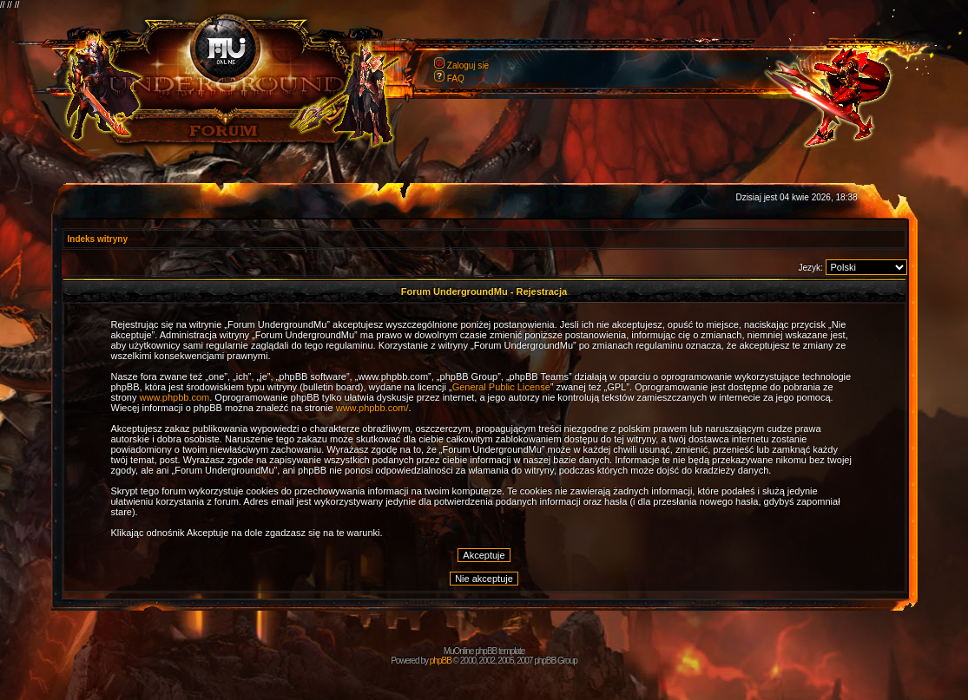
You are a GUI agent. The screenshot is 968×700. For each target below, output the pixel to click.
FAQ (455, 78)
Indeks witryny (98, 239)
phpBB (440, 660)
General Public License (501, 387)
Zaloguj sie (468, 65)
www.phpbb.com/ (372, 407)
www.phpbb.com (175, 397)
